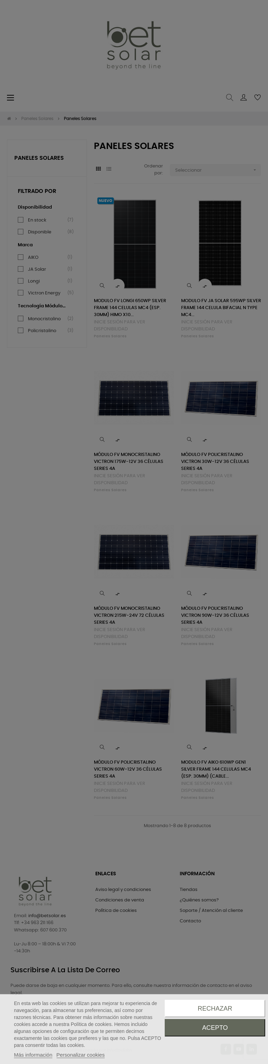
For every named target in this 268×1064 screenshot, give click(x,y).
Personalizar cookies (81, 1055)
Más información (33, 1055)
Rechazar (215, 1008)
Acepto (215, 1027)
